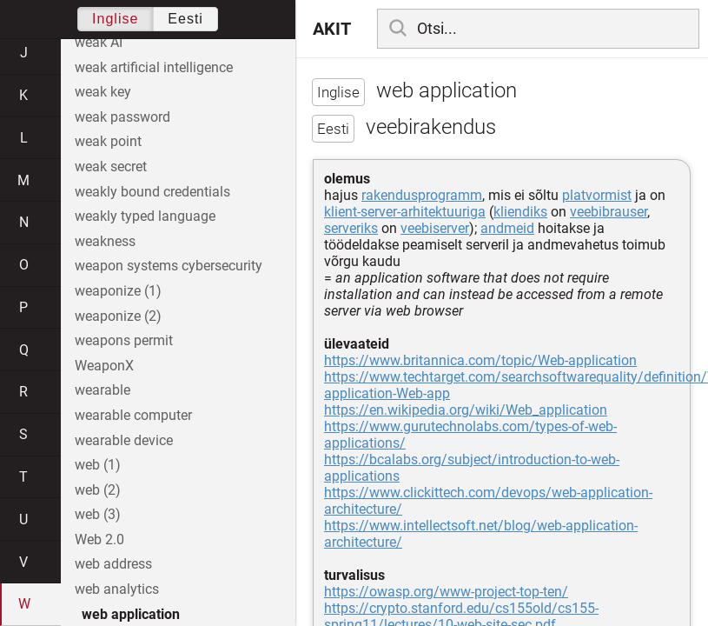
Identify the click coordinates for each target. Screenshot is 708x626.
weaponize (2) (118, 316)
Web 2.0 (99, 539)
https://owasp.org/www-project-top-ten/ (446, 591)
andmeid (507, 228)
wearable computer (133, 415)
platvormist (597, 195)
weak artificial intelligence (154, 67)
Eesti (185, 18)
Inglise (115, 18)
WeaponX (104, 365)
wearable (102, 390)
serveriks (351, 228)
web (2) (98, 490)
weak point (108, 141)
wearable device (124, 440)
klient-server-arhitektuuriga (405, 211)
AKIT (332, 28)
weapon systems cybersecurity (168, 265)
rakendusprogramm (421, 195)
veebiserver (434, 228)
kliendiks (520, 211)
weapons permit (124, 340)
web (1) (98, 464)
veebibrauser (608, 211)
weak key (103, 91)
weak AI (98, 42)
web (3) (98, 514)
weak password (122, 117)
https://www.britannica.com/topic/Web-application (480, 360)
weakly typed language (145, 216)
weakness (105, 241)
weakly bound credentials (152, 191)
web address (113, 564)
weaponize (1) (118, 291)
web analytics (117, 589)
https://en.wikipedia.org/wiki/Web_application (465, 410)
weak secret (111, 166)
